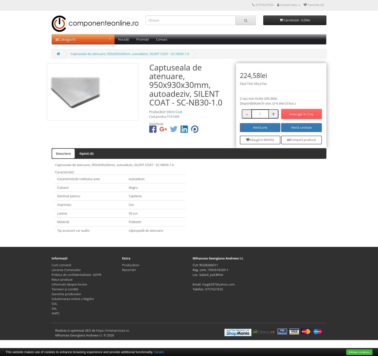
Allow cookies (359, 352)
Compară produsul (301, 140)
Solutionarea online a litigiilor (73, 299)
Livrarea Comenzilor (66, 270)
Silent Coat (174, 112)
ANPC (56, 313)
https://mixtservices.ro (112, 330)
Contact (161, 39)
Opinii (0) (87, 153)
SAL (54, 308)
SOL (54, 303)
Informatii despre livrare (69, 284)
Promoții (142, 39)
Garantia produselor (66, 294)
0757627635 (214, 289)
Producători (130, 265)
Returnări (129, 270)
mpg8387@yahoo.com (218, 284)
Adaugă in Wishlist (260, 140)
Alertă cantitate (301, 128)
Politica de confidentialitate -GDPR (76, 274)
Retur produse (62, 279)
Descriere (63, 153)
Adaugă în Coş (301, 114)
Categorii (83, 39)
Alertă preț (260, 128)
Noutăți (123, 39)
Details (159, 352)
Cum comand (61, 265)
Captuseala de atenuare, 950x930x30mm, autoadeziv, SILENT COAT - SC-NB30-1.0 (129, 54)
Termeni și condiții (65, 289)
